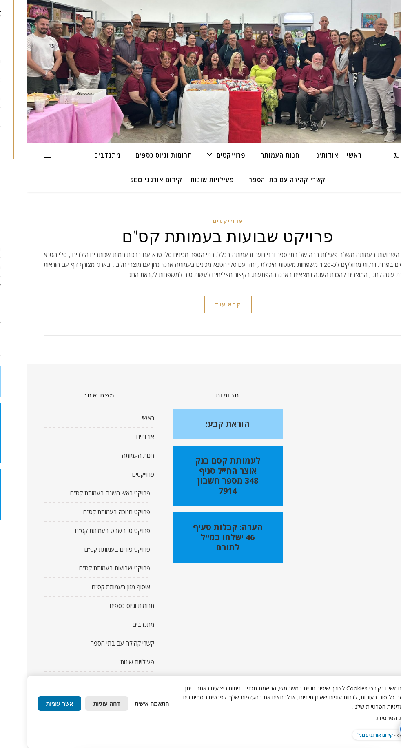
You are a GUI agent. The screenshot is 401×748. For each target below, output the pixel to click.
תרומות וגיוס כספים (136, 155)
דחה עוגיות (79, 703)
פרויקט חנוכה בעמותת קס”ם (89, 512)
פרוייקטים (203, 155)
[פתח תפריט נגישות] (382, 729)
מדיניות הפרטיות (369, 718)
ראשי (327, 155)
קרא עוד (201, 304)
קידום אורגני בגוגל (348, 735)
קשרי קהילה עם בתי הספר (260, 179)
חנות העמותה (252, 155)
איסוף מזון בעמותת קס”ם (93, 587)
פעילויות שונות (185, 179)
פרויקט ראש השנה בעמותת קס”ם (83, 493)
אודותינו (299, 155)
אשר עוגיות (32, 703)
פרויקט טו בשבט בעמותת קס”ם (85, 530)
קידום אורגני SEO (129, 179)
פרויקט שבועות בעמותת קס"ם (200, 235)
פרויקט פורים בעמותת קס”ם (90, 549)
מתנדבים (80, 155)
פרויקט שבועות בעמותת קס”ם (87, 568)
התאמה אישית (124, 703)
